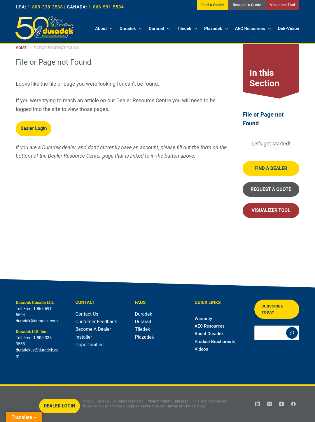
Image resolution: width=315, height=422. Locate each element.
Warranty (203, 318)
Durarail (160, 28)
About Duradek (209, 333)
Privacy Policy (158, 401)
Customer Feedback (96, 321)
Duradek (132, 28)
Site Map (181, 401)
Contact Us (86, 314)
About (105, 28)
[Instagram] (269, 404)
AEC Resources (254, 28)
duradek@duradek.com (37, 321)
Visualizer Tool (282, 5)
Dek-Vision (288, 28)
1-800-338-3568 (45, 7)
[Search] (292, 333)
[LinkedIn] (257, 404)
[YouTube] (281, 404)
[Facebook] (293, 404)
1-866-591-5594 (106, 7)
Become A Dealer (93, 329)
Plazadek (217, 28)
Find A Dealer (213, 5)
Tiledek (188, 28)
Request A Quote (247, 5)
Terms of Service (181, 406)
